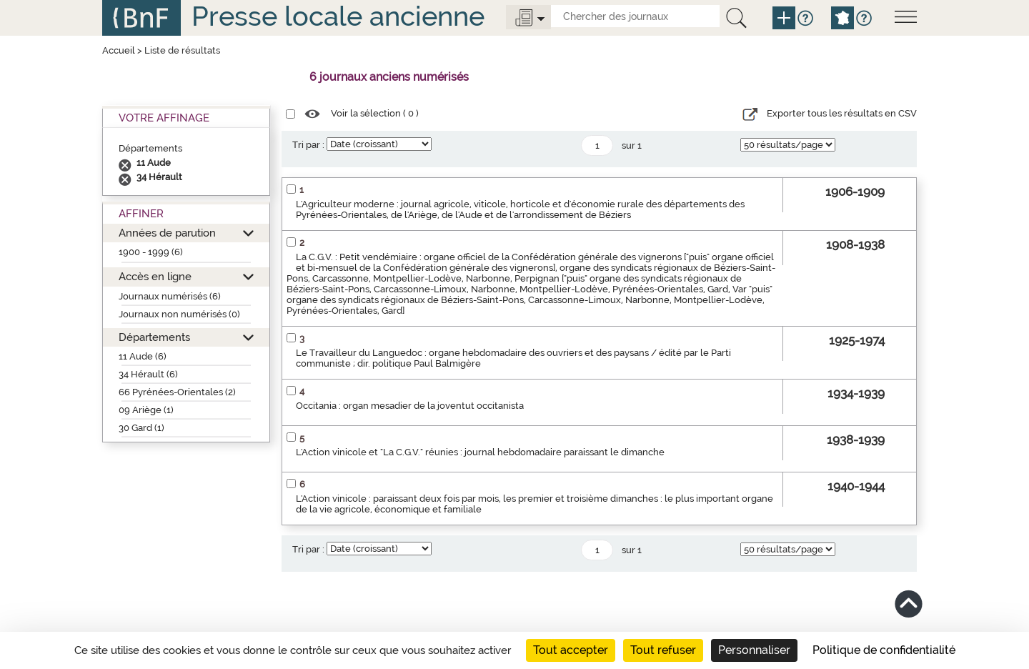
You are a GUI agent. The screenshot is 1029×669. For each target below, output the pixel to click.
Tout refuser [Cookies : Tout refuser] (663, 650)
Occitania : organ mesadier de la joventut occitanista (410, 405)
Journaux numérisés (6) (170, 296)
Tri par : (308, 144)
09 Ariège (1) (146, 410)
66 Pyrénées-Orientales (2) (177, 392)
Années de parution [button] (167, 233)
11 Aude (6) (142, 356)
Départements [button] (154, 337)
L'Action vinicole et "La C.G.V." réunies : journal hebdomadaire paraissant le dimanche (480, 452)
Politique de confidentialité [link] (883, 650)
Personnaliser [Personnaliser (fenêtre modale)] (754, 650)
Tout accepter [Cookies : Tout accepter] (570, 650)
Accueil (118, 50)
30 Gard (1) (141, 427)
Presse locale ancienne (338, 16)
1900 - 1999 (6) (151, 252)
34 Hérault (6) (148, 374)
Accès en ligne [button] (155, 276)
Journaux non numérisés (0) (179, 314)
